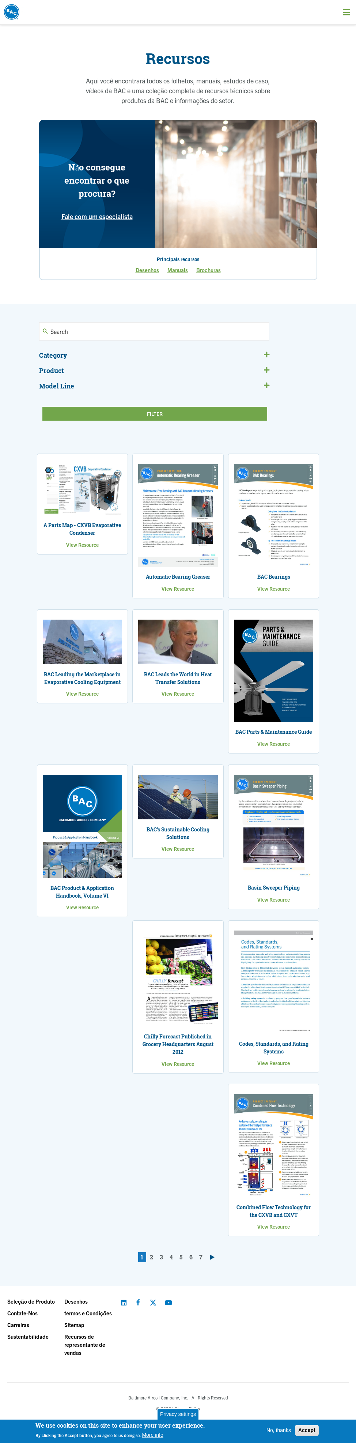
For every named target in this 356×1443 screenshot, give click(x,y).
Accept (306, 1430)
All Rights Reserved (210, 1397)
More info (152, 1435)
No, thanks (278, 1430)
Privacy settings (178, 1414)
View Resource (82, 544)
